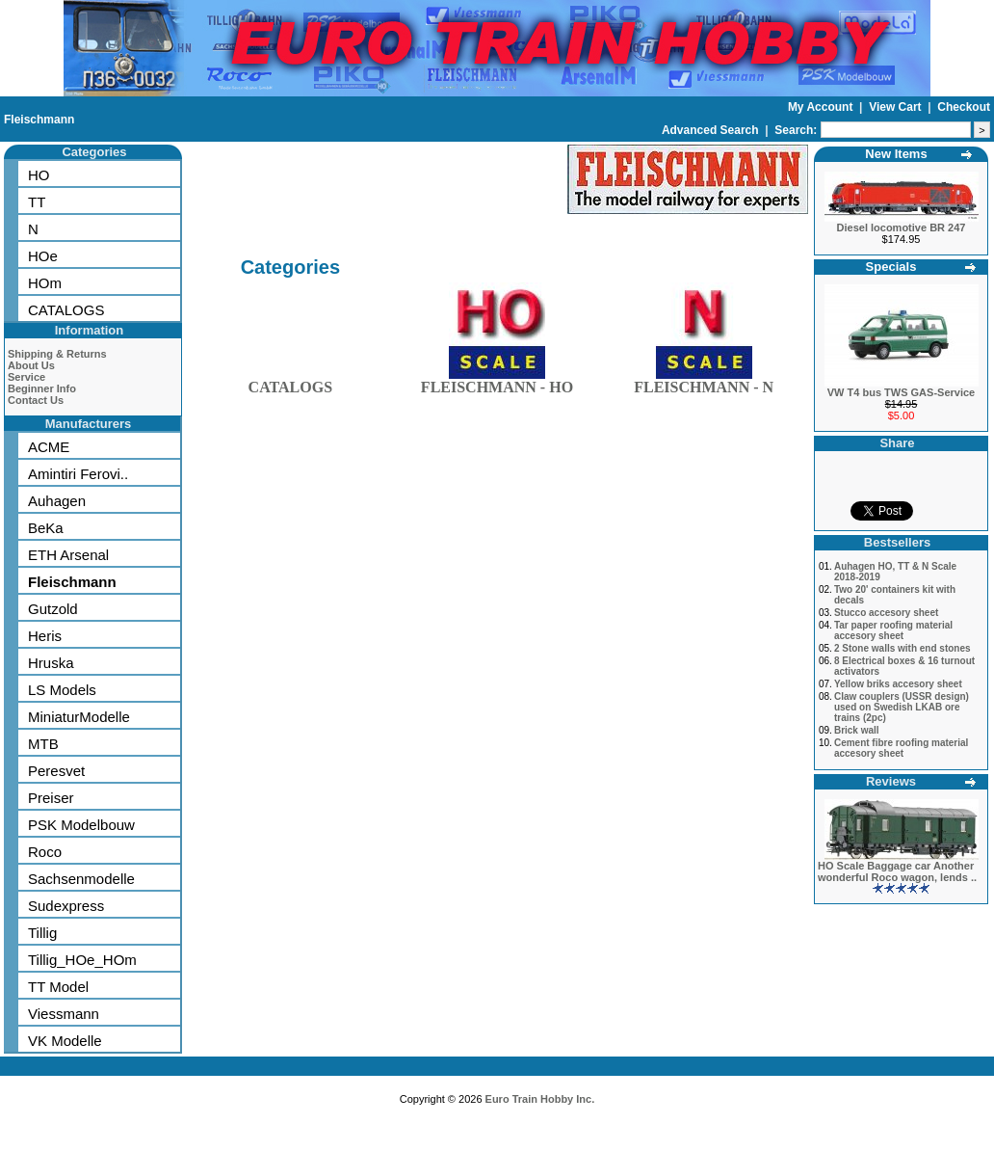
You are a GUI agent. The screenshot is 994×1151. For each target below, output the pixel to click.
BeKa (46, 528)
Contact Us (36, 400)
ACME (48, 447)
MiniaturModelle (79, 717)
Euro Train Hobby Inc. (540, 1099)
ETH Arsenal (68, 555)
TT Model (58, 986)
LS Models (62, 690)
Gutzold (53, 609)
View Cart (897, 107)
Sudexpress (66, 905)
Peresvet (56, 771)
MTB (43, 744)
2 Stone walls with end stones (902, 648)
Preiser (51, 798)
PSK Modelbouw (81, 824)
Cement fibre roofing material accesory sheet (901, 748)
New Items (896, 154)
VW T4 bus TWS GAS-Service (901, 392)
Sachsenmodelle (81, 878)
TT (36, 202)
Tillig (42, 932)
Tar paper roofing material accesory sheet (893, 630)
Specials (891, 266)
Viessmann (63, 1013)
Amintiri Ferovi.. (78, 474)
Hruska (51, 663)
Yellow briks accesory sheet (898, 684)
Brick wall (856, 730)
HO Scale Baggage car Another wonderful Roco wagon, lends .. (897, 871)
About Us (31, 365)
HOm (45, 283)
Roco (45, 851)
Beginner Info (42, 388)
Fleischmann (39, 119)
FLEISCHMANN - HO (497, 383)
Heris (45, 636)
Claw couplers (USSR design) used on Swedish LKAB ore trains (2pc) (901, 707)
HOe (43, 256)
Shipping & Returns (57, 354)
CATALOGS (66, 310)
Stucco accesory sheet (886, 612)
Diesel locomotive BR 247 (901, 227)
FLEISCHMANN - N (703, 383)
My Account (822, 107)
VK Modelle (65, 1040)
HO (39, 175)
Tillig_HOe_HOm (82, 959)
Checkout (963, 107)
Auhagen (57, 501)
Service (26, 377)
